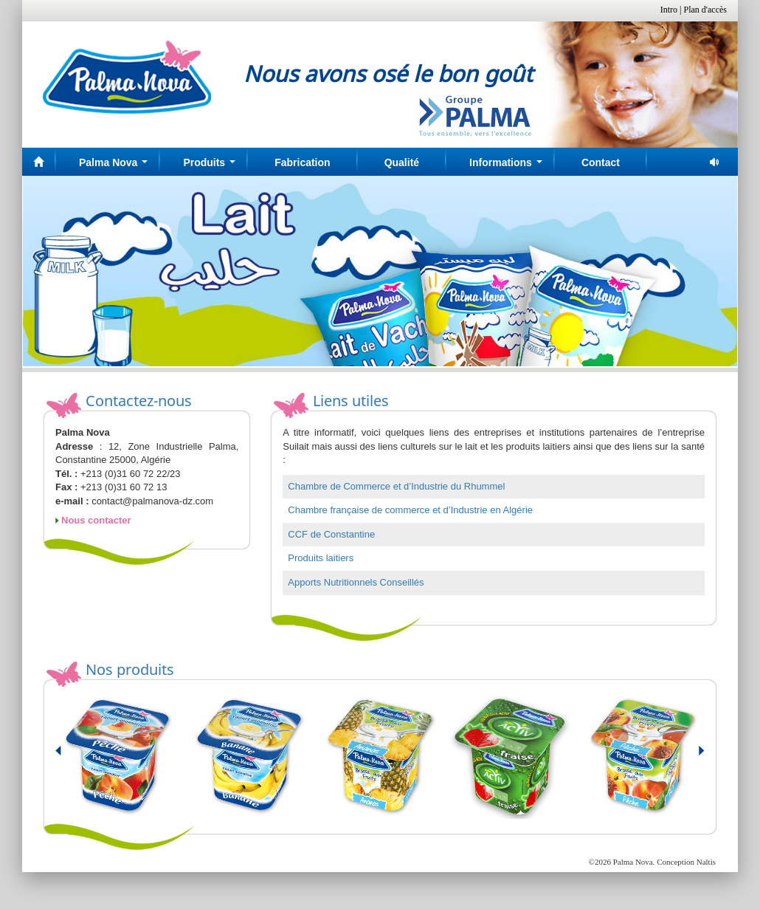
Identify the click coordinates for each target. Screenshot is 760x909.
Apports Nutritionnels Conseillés (356, 582)
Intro (668, 9)
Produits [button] (212, 166)
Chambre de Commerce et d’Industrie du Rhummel (396, 486)
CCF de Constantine (331, 534)
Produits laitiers (320, 557)
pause (715, 162)
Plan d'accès (705, 9)
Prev (67, 757)
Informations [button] (508, 166)
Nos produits (130, 669)
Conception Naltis (686, 861)
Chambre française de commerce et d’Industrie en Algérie (410, 509)
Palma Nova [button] (116, 166)
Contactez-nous (139, 401)
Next (693, 757)
